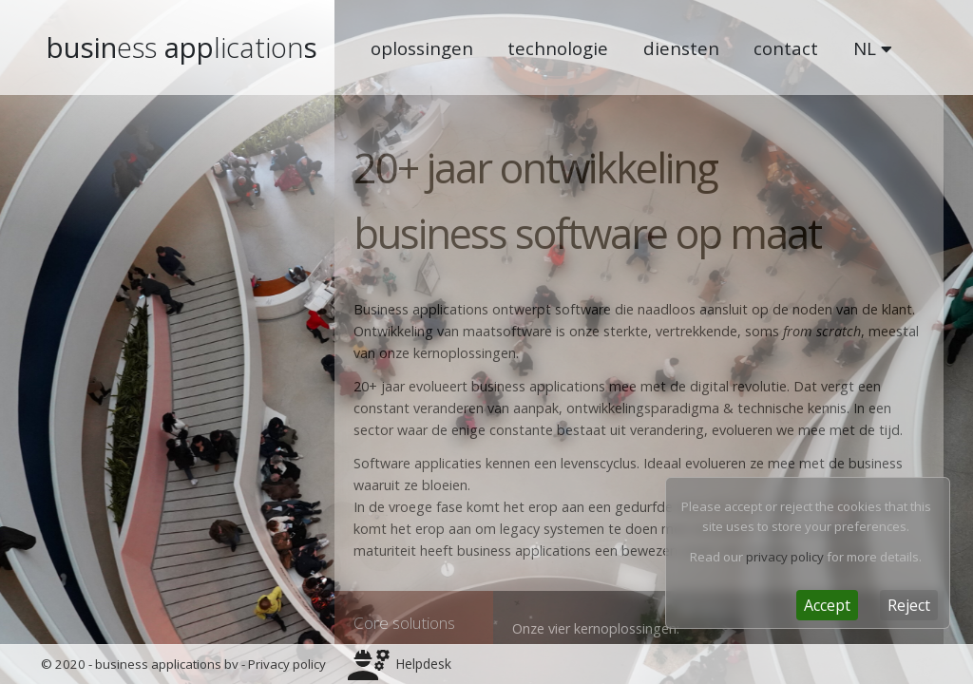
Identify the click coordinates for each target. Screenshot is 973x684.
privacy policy (785, 556)
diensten (681, 48)
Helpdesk (423, 664)
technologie (557, 48)
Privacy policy (287, 664)
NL (872, 48)
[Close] (827, 605)
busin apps (182, 47)
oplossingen (422, 48)
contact (786, 48)
